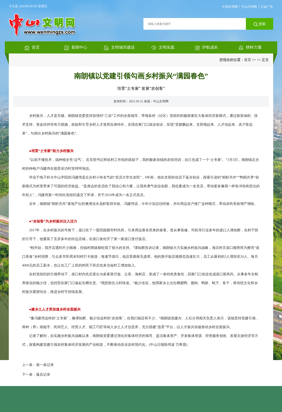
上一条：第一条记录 (38, 365)
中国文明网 (230, 6)
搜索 (260, 24)
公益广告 (267, 6)
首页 (247, 60)
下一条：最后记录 (36, 374)
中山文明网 (249, 6)
